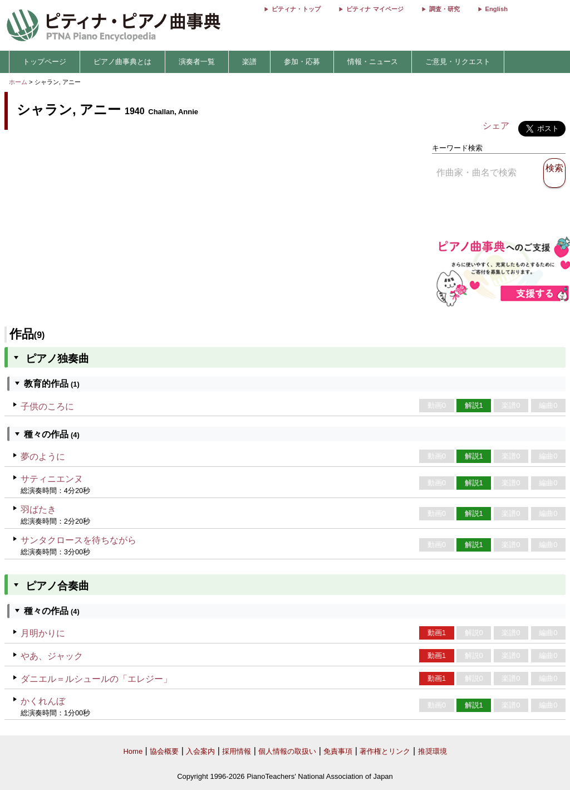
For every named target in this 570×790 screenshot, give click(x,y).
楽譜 (249, 61)
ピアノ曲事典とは (122, 61)
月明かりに (43, 633)
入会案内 (200, 751)
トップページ (44, 61)
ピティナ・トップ (296, 9)
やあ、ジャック (52, 656)
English (496, 9)
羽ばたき (38, 509)
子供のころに (47, 406)
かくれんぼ (43, 701)
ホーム (18, 82)
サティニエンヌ (52, 479)
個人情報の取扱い (287, 751)
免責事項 (337, 751)
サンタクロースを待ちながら (78, 540)
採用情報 (236, 751)
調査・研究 (444, 9)
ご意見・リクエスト (457, 61)
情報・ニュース (372, 61)
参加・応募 (302, 61)
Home (132, 751)
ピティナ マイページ (374, 9)
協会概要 (164, 751)
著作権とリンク (385, 751)
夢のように (43, 456)
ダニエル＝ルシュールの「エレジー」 (96, 679)
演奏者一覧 (197, 61)
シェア (496, 125)
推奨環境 (432, 751)
